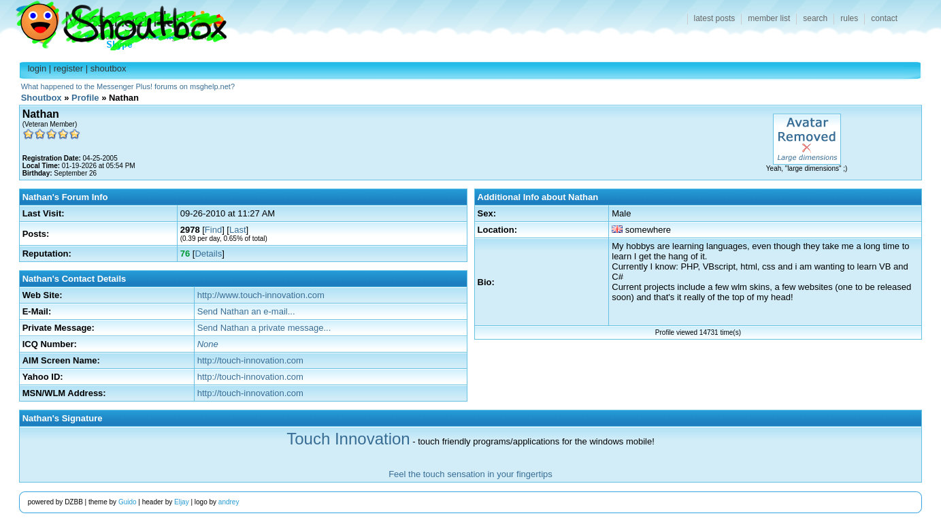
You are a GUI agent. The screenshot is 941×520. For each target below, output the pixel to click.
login (37, 68)
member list (769, 18)
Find (213, 230)
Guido (127, 502)
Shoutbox (113, 22)
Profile (85, 98)
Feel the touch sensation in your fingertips (470, 474)
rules (849, 18)
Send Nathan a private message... (264, 328)
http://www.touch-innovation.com (261, 295)
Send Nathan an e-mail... (246, 311)
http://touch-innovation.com (250, 360)
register (68, 68)
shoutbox (108, 68)
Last (237, 230)
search (815, 18)
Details (208, 253)
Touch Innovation (348, 438)
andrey (229, 502)
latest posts (715, 18)
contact (884, 18)
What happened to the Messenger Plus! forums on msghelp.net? (128, 86)
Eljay (181, 502)
